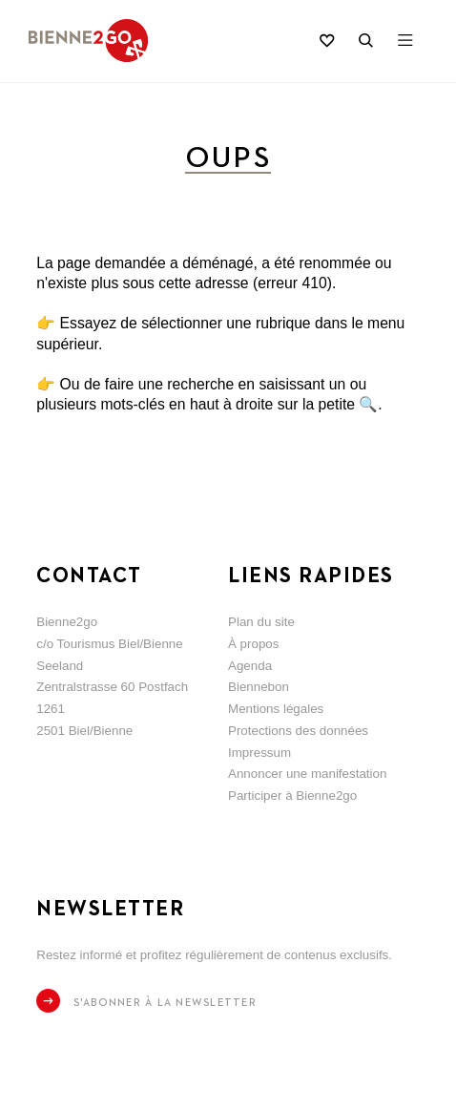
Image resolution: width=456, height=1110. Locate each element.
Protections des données (298, 730)
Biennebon (258, 687)
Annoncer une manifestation (307, 773)
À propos (253, 644)
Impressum (259, 752)
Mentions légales (275, 709)
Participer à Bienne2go (292, 795)
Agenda (250, 666)
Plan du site (261, 622)
